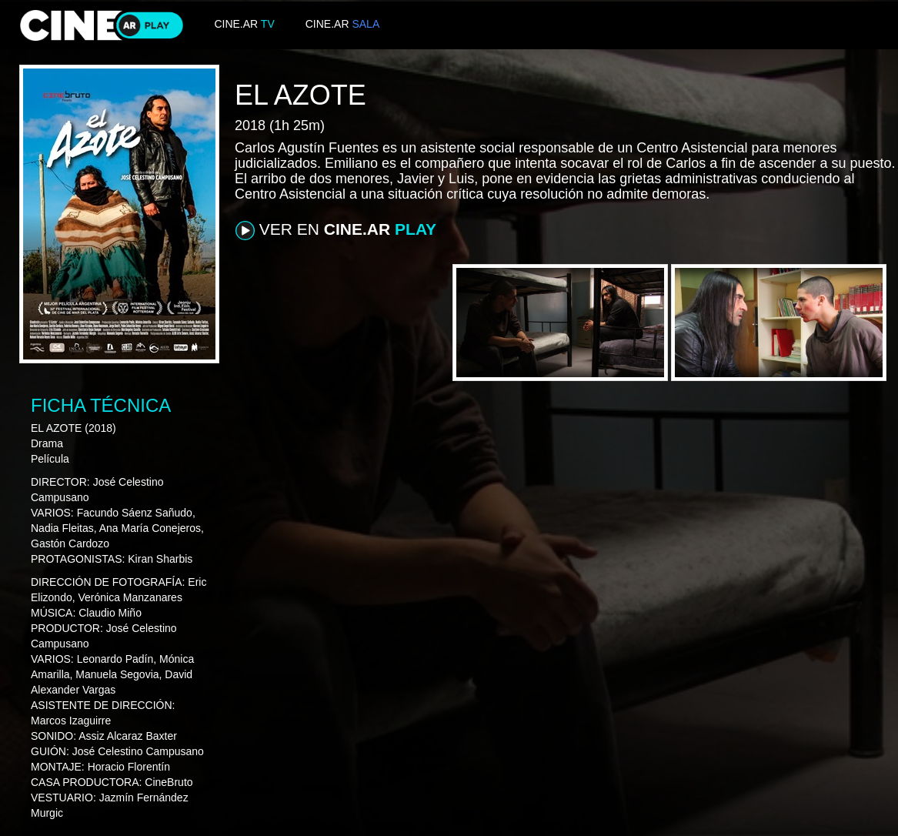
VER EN (335, 230)
